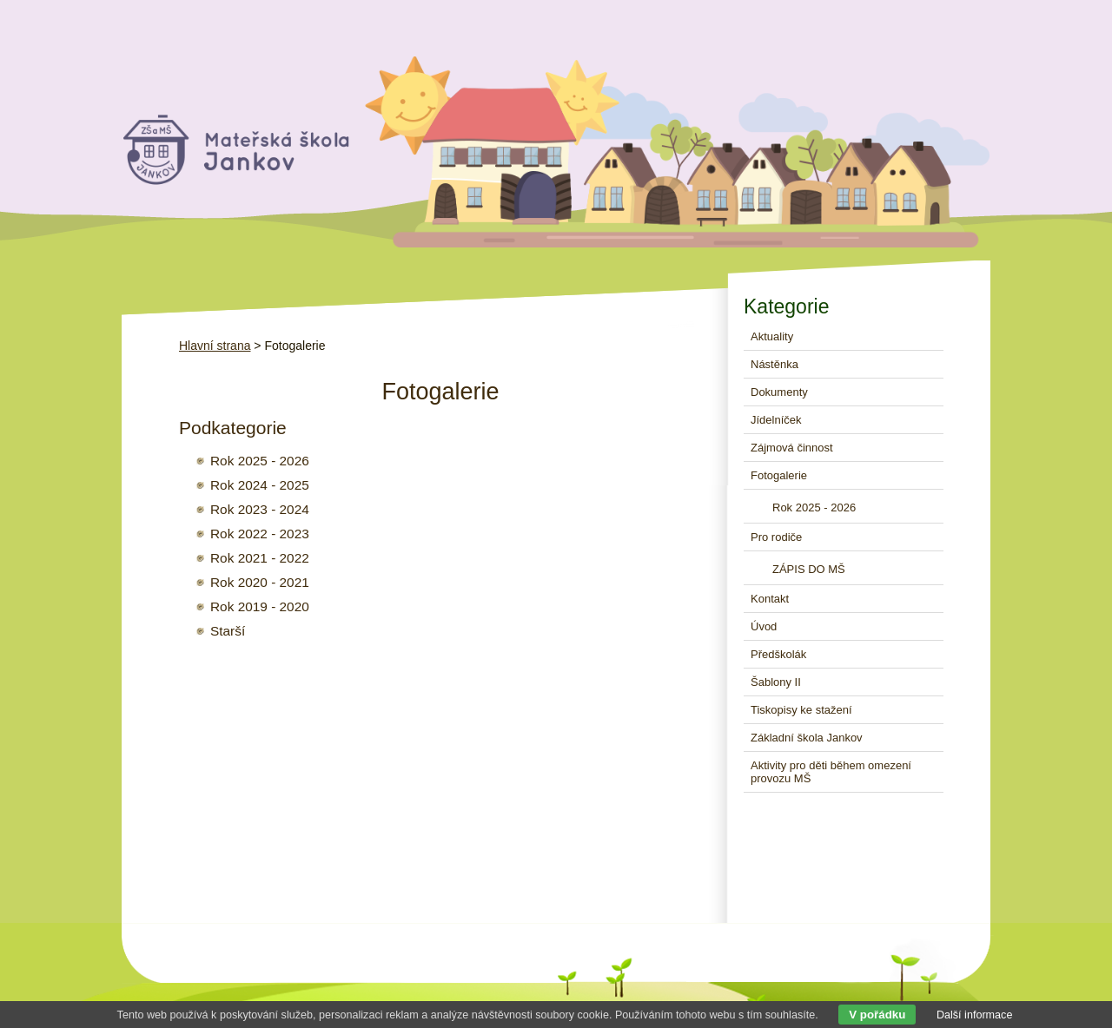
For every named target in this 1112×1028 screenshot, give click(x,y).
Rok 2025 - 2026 (259, 460)
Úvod (764, 626)
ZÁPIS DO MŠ (808, 569)
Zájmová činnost (792, 447)
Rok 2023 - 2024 (259, 509)
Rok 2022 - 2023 (259, 533)
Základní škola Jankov (807, 737)
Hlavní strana (214, 346)
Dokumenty (779, 392)
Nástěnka (774, 364)
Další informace (975, 1015)
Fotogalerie (779, 475)
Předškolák (778, 654)
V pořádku (877, 1014)
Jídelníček (776, 419)
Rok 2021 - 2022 (259, 557)
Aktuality (772, 336)
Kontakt (770, 598)
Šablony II (776, 682)
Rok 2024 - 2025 (259, 485)
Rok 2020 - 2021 (259, 582)
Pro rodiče (776, 537)
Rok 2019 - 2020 (259, 606)
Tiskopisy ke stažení (801, 709)
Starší (227, 630)
